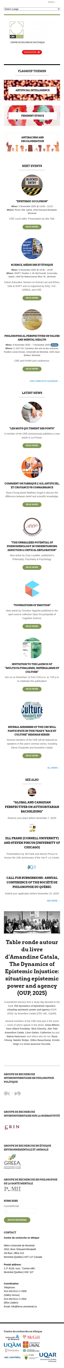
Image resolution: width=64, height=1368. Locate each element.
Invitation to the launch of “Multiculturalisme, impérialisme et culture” (32, 668)
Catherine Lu (47, 1032)
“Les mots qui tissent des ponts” (32, 428)
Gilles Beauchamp (40, 1040)
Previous (8, 973)
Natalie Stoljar (21, 1040)
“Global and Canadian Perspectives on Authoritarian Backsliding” (32, 807)
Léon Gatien (32, 1032)
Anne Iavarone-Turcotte (37, 1044)
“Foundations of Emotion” (32, 605)
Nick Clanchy (38, 1028)
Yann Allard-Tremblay (18, 1028)
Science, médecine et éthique (32, 265)
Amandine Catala (14, 1032)
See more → (53, 901)
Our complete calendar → (45, 381)
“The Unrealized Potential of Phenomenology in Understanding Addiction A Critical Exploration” (32, 546)
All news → (53, 768)
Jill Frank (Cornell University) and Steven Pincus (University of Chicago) (32, 843)
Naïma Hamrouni (16, 1036)
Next (56, 973)
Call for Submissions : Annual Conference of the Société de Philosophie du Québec (32, 882)
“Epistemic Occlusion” (32, 201)
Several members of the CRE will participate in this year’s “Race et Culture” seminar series (32, 731)
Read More (32, 227)
